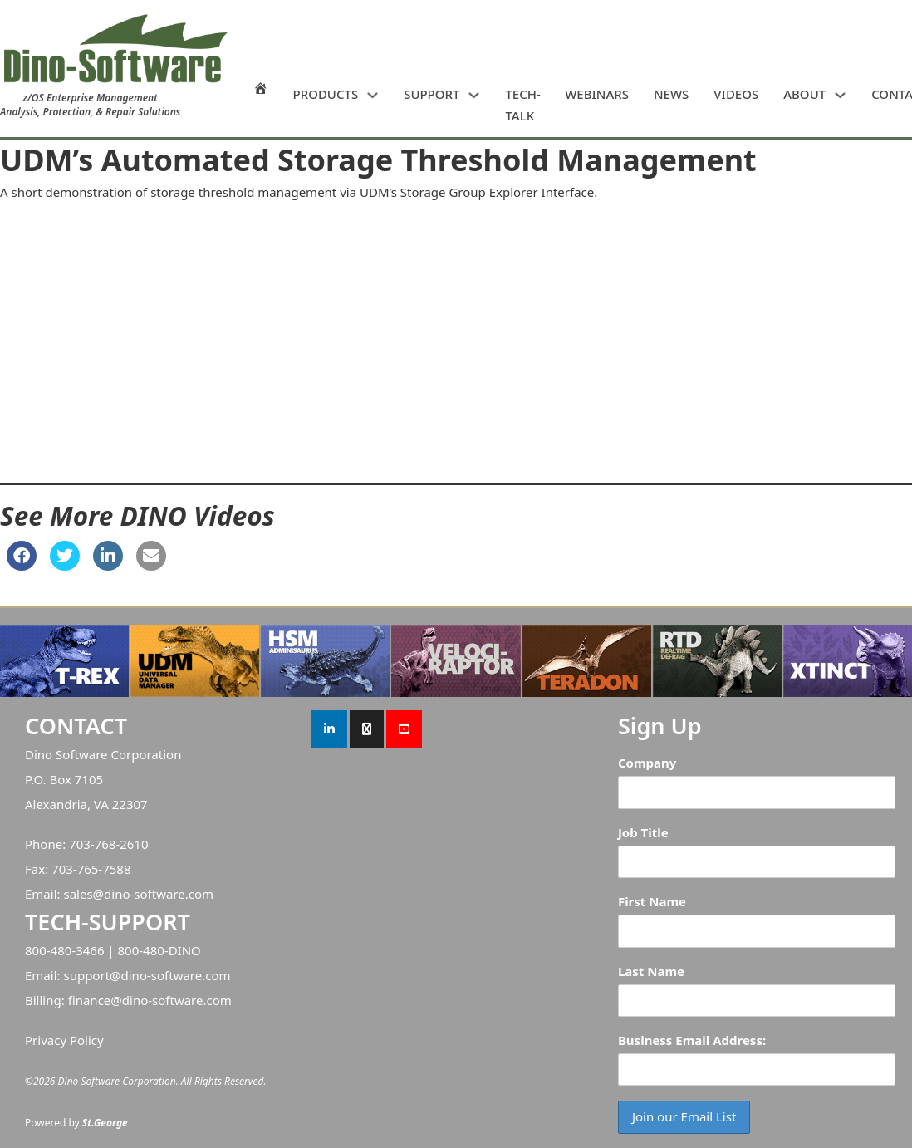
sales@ (83, 894)
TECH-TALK (522, 105)
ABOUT (804, 94)
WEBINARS (597, 94)
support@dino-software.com (146, 975)
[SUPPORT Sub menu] (474, 95)
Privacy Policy (64, 1040)
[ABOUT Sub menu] (840, 95)
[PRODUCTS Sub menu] (372, 95)
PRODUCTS (326, 94)
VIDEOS (735, 94)
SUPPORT (431, 94)
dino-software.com (158, 894)
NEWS (671, 94)
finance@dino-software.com (150, 1000)
